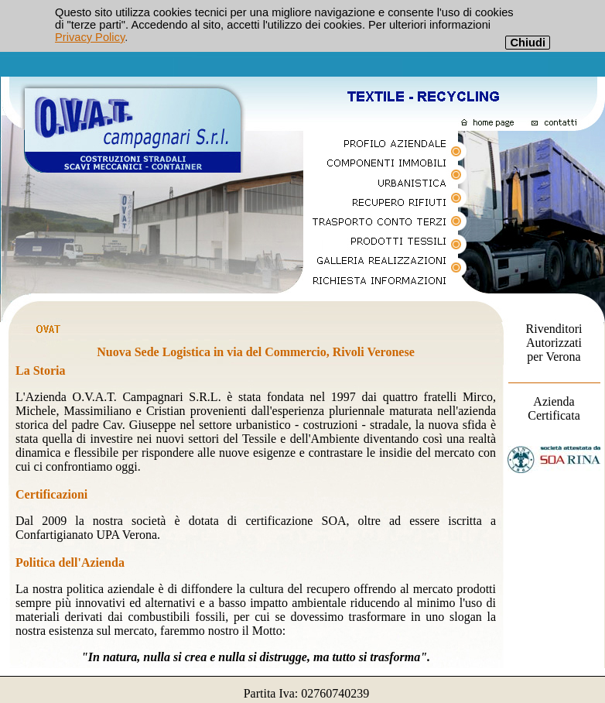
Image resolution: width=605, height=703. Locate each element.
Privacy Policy (90, 37)
